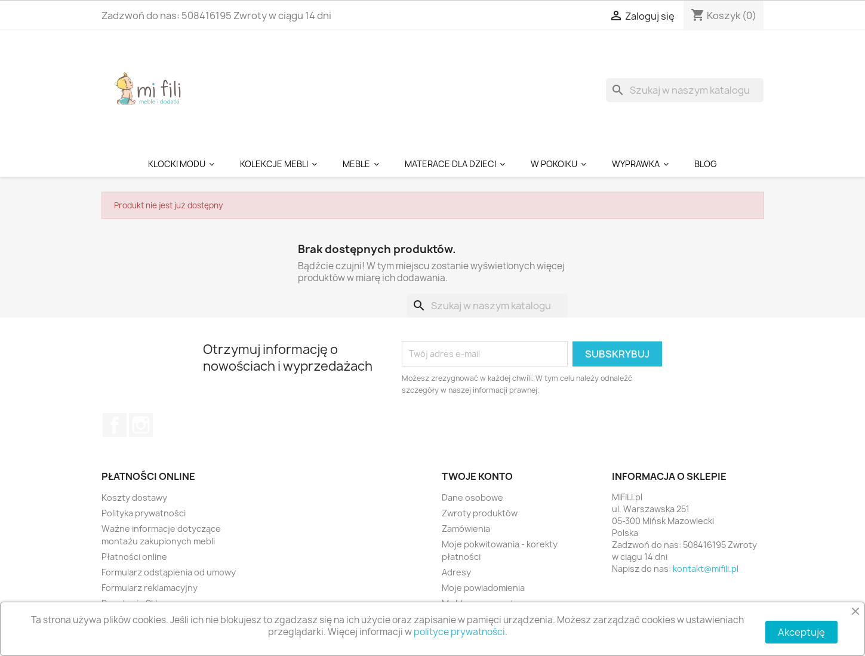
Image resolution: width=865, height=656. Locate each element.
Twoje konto (477, 476)
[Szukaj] (685, 90)
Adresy (456, 572)
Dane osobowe (472, 497)
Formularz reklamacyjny (149, 587)
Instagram (141, 425)
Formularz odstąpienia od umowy (168, 572)
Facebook (115, 425)
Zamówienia (466, 528)
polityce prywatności (459, 632)
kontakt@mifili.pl (705, 568)
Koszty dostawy (134, 497)
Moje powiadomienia (483, 587)
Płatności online (134, 556)
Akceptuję (801, 632)
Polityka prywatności (143, 513)
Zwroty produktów (480, 513)
